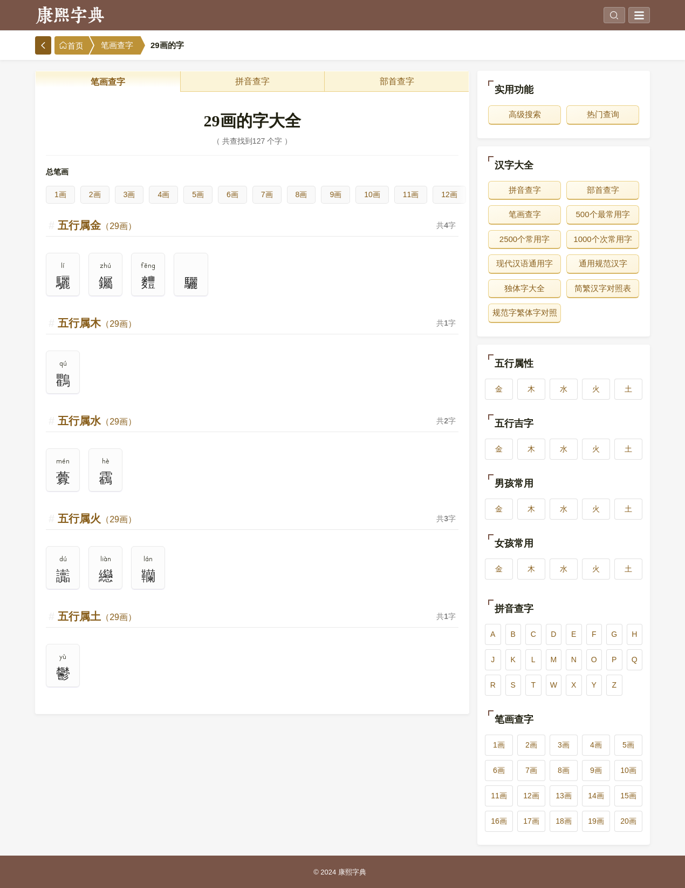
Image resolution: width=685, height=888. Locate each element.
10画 (372, 194)
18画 (564, 821)
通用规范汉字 (603, 263)
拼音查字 (252, 81)
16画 (499, 821)
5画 (198, 194)
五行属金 (97, 225)
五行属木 (97, 323)
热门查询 (603, 114)
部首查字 (397, 81)
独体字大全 (524, 288)
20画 (628, 821)
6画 (232, 194)
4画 (163, 194)
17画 (531, 821)
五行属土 (97, 616)
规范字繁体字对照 (524, 312)
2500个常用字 (524, 239)
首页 (71, 45)
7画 (267, 194)
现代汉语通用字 (524, 263)
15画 (628, 795)
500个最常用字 (602, 214)
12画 (449, 194)
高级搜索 (525, 114)
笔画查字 (117, 45)
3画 (129, 194)
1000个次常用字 (602, 239)
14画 (596, 795)
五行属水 (97, 421)
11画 (411, 194)
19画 (596, 821)
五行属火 (97, 518)
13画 (564, 795)
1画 (60, 194)
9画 (335, 194)
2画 (95, 194)
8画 (301, 194)
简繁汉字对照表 (602, 288)
